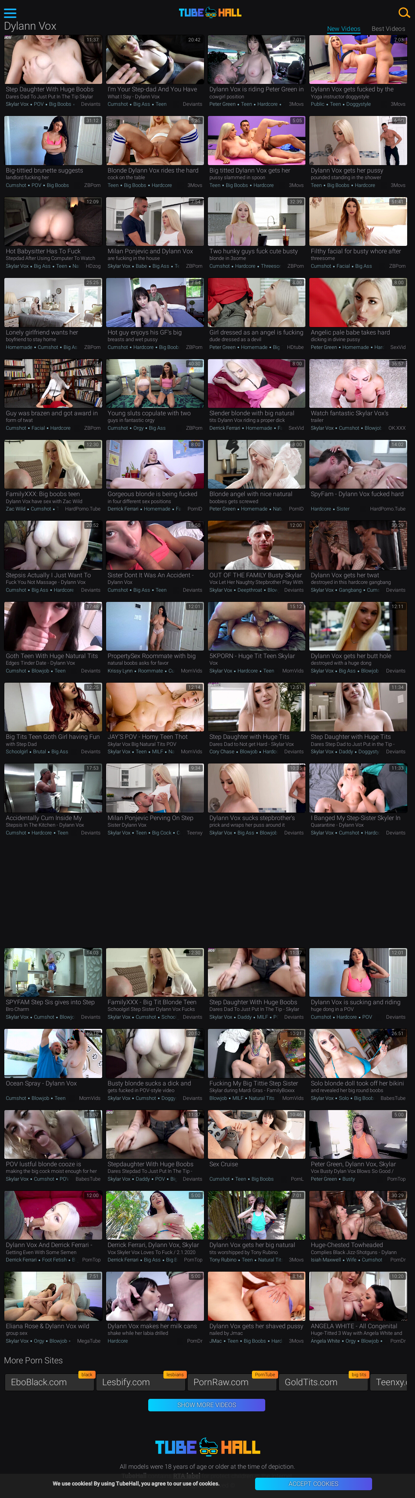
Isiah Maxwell (326, 1260)
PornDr (398, 1260)
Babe (141, 266)
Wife (351, 1260)
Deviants (91, 104)
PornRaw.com (235, 1380)
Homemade (20, 347)
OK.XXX (397, 428)
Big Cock (161, 833)
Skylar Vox (18, 104)
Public (318, 104)
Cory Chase (222, 751)
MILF (157, 751)
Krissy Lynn (121, 671)
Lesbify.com (144, 1380)
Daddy (346, 751)
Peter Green (223, 104)
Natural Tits (285, 509)
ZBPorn (92, 185)
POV (39, 104)
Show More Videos (206, 1405)
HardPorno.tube (83, 509)
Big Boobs (60, 104)
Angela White (326, 1341)
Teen (160, 104)
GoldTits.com (326, 1380)
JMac (216, 1341)
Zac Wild (16, 509)
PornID (195, 509)
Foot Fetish (54, 1260)
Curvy (182, 833)
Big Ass (141, 104)
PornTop (396, 1179)
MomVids (191, 671)
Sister (342, 509)
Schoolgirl (17, 751)
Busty (348, 1179)
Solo (344, 1098)
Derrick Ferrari (225, 428)
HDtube (295, 347)
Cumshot (118, 104)
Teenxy (194, 833)
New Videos (344, 28)
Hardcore (267, 104)
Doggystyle (358, 104)
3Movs (296, 104)
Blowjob (373, 428)
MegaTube (89, 1341)
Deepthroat (249, 590)
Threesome (273, 266)
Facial (343, 266)
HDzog (93, 266)
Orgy (138, 428)
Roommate (150, 671)
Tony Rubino (223, 1260)
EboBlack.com (52, 1380)
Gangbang (350, 590)
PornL (297, 1179)
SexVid (398, 347)
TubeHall (210, 12)
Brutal (39, 751)
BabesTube (393, 1098)
